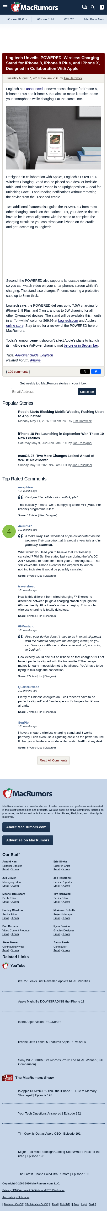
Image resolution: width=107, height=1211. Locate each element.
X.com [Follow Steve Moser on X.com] (15, 950)
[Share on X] (85, 371)
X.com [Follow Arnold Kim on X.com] (15, 869)
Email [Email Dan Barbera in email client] (5, 934)
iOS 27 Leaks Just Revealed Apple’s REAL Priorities (54, 981)
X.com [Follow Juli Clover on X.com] (15, 885)
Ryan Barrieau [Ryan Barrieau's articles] (62, 926)
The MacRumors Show (34, 1078)
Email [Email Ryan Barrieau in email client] (57, 934)
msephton (25, 487)
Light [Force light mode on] (84, 1204)
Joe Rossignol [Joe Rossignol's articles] (62, 877)
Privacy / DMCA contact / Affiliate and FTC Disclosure (33, 1190)
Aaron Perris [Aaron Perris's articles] (61, 942)
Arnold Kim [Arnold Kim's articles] (9, 861)
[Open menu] (5, 7)
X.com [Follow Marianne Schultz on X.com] (66, 918)
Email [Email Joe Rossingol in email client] (57, 885)
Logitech (46, 355)
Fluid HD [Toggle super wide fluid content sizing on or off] (65, 1204)
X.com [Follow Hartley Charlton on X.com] (15, 918)
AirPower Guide (26, 355)
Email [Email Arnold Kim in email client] (5, 869)
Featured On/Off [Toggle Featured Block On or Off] (13, 1204)
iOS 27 (69, 19)
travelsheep (26, 586)
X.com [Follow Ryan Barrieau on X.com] (66, 934)
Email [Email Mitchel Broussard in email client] (5, 901)
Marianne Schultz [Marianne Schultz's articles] (64, 910)
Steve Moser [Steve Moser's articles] (10, 942)
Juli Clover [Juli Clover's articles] (9, 877)
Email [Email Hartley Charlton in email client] (5, 918)
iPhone (35, 360)
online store (14, 325)
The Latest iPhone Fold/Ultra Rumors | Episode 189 (53, 1174)
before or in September (81, 345)
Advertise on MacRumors (27, 840)
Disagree (51, 515)
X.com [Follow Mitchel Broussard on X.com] (15, 901)
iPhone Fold (45, 19)
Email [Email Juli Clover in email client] (5, 885)
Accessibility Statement (15, 1197)
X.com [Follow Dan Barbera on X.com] (15, 934)
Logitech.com (68, 320)
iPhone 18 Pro (17, 19)
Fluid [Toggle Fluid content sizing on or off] (55, 1204)
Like (41, 515)
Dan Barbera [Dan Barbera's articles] (10, 926)
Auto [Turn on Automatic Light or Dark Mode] (76, 1204)
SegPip (23, 722)
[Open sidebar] (102, 7)
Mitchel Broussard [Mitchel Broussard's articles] (13, 893)
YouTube (18, 965)
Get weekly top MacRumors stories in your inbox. (53, 383)
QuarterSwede (28, 687)
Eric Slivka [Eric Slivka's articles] (60, 861)
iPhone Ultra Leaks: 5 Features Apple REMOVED (52, 1042)
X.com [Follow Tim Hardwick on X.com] (66, 901)
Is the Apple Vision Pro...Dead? (39, 1022)
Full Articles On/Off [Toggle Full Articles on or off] (37, 1204)
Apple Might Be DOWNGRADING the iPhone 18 (51, 1001)
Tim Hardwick (73, 78)
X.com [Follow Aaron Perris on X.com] (66, 950)
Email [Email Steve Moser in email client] (5, 950)
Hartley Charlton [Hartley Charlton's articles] (12, 910)
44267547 (25, 526)
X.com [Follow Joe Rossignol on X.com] (66, 885)
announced (34, 89)
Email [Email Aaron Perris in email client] (57, 950)
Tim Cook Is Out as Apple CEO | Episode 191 (49, 1133)
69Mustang (26, 626)
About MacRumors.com (26, 827)
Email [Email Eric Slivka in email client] (57, 869)
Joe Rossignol (82, 443)
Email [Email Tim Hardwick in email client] (57, 901)
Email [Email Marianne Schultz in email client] (57, 918)
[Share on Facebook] (96, 371)
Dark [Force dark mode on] (91, 1204)
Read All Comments (53, 760)
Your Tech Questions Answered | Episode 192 (49, 1113)
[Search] (94, 7)
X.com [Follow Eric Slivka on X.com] (66, 869)
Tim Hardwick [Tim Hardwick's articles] (62, 893)
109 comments (18, 371)
